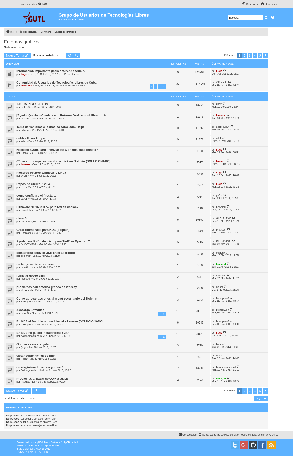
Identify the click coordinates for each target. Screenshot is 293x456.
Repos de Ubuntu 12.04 (33, 184)
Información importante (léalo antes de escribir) (50, 71)
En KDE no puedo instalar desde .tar (42, 333)
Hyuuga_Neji (28, 381)
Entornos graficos (22, 41)
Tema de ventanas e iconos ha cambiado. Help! (50, 127)
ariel (23, 141)
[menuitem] (42, 4)
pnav (219, 104)
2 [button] (244, 55)
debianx (25, 255)
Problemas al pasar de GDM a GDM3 (42, 378)
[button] (265, 55)
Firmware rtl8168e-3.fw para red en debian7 (47, 207)
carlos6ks (26, 107)
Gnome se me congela (32, 344)
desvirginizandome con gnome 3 (39, 367)
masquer (26, 278)
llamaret (221, 115)
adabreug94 (27, 130)
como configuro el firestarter (37, 195)
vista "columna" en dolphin (36, 355)
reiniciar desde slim (30, 275)
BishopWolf (27, 301)
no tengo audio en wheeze (35, 264)
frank (21, 47)
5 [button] (260, 55)
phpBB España (51, 445)
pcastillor (26, 267)
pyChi (24, 175)
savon (24, 198)
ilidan (24, 358)
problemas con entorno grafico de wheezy (46, 287)
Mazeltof (40, 449)
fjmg (23, 347)
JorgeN (25, 313)
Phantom (26, 233)
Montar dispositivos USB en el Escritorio (45, 252)
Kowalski (26, 210)
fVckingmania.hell (31, 336)
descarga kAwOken (30, 310)
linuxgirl (221, 264)
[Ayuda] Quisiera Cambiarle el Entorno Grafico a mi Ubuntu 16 (61, 115)
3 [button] (250, 55)
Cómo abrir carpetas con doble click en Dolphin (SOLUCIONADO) (63, 161)
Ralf (23, 187)
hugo (24, 74)
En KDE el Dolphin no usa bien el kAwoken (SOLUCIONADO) (59, 321)
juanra (219, 287)
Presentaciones (73, 74)
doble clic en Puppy (30, 138)
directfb (21, 218)
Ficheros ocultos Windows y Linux (41, 172)
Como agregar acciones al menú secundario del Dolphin (56, 298)
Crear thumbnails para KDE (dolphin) (43, 230)
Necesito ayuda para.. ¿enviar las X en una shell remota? (57, 149)
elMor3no (26, 85)
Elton (24, 152)
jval (23, 221)
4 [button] (255, 55)
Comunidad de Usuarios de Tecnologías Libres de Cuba (56, 82)
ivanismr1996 (28, 118)
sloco (24, 290)
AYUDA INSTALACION (32, 104)
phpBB (38, 442)
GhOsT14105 (223, 218)
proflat (26, 449)
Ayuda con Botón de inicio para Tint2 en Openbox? (53, 241)
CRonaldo (221, 82)
